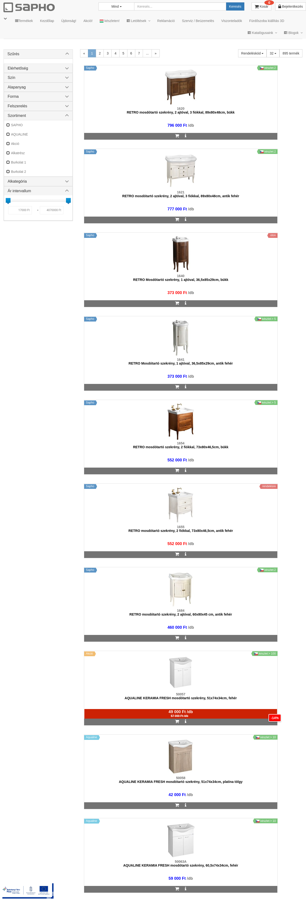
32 (273, 53)
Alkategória (17, 181)
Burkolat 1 (18, 162)
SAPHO (17, 125)
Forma (13, 96)
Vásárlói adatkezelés (170, 889)
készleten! (110, 21)
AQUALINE (19, 134)
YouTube (286, 889)
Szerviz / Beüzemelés (198, 21)
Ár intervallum (19, 191)
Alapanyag (17, 87)
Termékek (24, 21)
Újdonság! (68, 21)
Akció (15, 144)
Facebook (231, 889)
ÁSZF (118, 889)
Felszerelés (17, 106)
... (147, 53)
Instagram (203, 889)
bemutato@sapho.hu (129, 871)
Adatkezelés (139, 889)
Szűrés (13, 54)
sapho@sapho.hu (25, 871)
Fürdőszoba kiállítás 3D (266, 21)
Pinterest (258, 889)
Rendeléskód (252, 53)
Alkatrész (18, 153)
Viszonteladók (231, 21)
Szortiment (17, 116)
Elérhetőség (18, 68)
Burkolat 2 (18, 172)
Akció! (88, 21)
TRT (87, 889)
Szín (11, 78)
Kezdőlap (47, 21)
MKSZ (102, 889)
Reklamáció (166, 21)
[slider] (8, 200)
